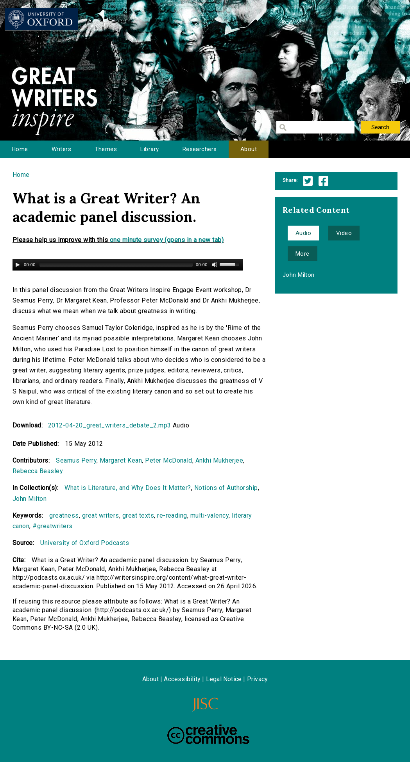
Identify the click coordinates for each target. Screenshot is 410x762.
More (302, 253)
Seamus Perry (76, 460)
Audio (303, 233)
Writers (61, 149)
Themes (106, 149)
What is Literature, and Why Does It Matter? (127, 487)
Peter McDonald (168, 460)
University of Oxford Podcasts (84, 543)
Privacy (257, 679)
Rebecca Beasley (38, 471)
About (248, 149)
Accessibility (182, 679)
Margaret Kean (121, 460)
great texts (138, 515)
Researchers (200, 149)
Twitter (308, 181)
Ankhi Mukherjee (219, 460)
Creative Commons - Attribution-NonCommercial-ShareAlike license (208, 734)
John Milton (30, 498)
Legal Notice (224, 679)
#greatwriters (52, 526)
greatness (64, 515)
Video (344, 233)
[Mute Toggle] (214, 265)
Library (149, 149)
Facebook (323, 181)
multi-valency (209, 515)
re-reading (172, 515)
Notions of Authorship (226, 487)
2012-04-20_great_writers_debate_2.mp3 (109, 425)
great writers (100, 515)
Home (20, 149)
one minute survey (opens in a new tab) (167, 240)
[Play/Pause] (17, 265)
